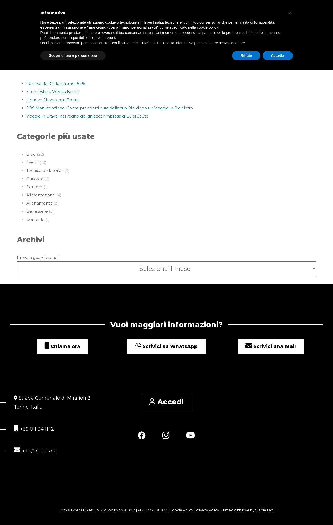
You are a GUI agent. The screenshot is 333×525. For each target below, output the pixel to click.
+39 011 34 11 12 (34, 428)
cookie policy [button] (207, 27)
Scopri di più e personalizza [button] (73, 55)
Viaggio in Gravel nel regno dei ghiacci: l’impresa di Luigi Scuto (87, 116)
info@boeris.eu (35, 450)
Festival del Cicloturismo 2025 (55, 83)
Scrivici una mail (270, 346)
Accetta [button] (277, 55)
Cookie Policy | (183, 510)
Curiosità (34, 178)
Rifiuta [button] (246, 55)
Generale (35, 219)
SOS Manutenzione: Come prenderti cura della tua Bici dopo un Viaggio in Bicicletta (109, 107)
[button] (290, 12)
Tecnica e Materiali (44, 170)
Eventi (32, 162)
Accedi (166, 401)
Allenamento (39, 203)
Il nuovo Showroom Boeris (52, 99)
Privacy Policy (207, 510)
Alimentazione (40, 194)
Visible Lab (264, 510)
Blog (31, 154)
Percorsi (34, 186)
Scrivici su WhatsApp (166, 346)
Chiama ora (62, 346)
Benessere (37, 211)
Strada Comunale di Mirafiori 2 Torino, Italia (52, 402)
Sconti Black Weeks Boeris (52, 91)
